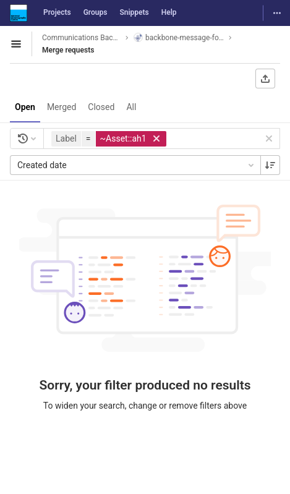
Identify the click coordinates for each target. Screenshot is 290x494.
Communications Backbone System (81, 37)
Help (169, 12)
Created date (136, 165)
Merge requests (68, 50)
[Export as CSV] (265, 78)
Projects (57, 12)
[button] (110, 139)
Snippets (133, 12)
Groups (95, 12)
